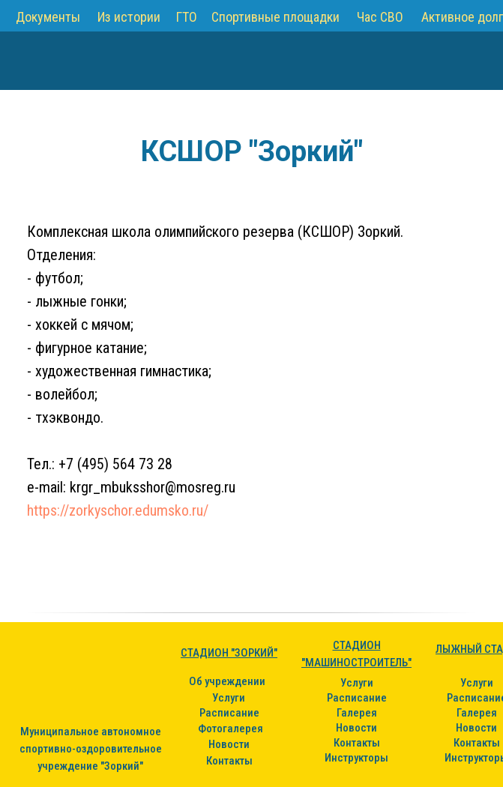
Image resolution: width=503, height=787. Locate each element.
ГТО (186, 17)
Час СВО (380, 17)
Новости (229, 744)
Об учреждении (227, 681)
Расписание (229, 713)
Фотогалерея (230, 728)
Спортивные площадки (275, 17)
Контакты (229, 761)
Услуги (228, 698)
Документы (48, 17)
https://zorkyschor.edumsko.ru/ (117, 510)
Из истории (128, 17)
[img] (42, 61)
